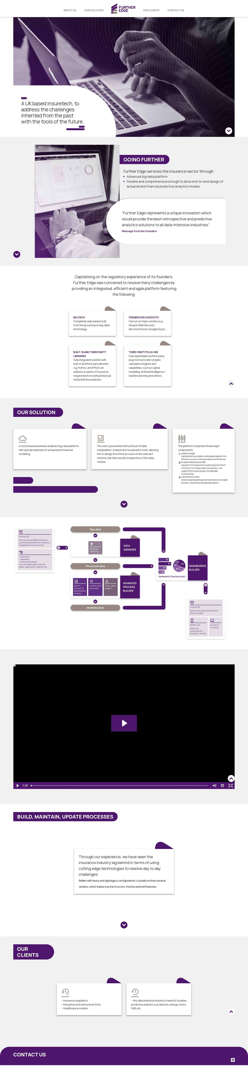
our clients (151, 10)
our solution (93, 10)
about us (70, 10)
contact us (175, 10)
